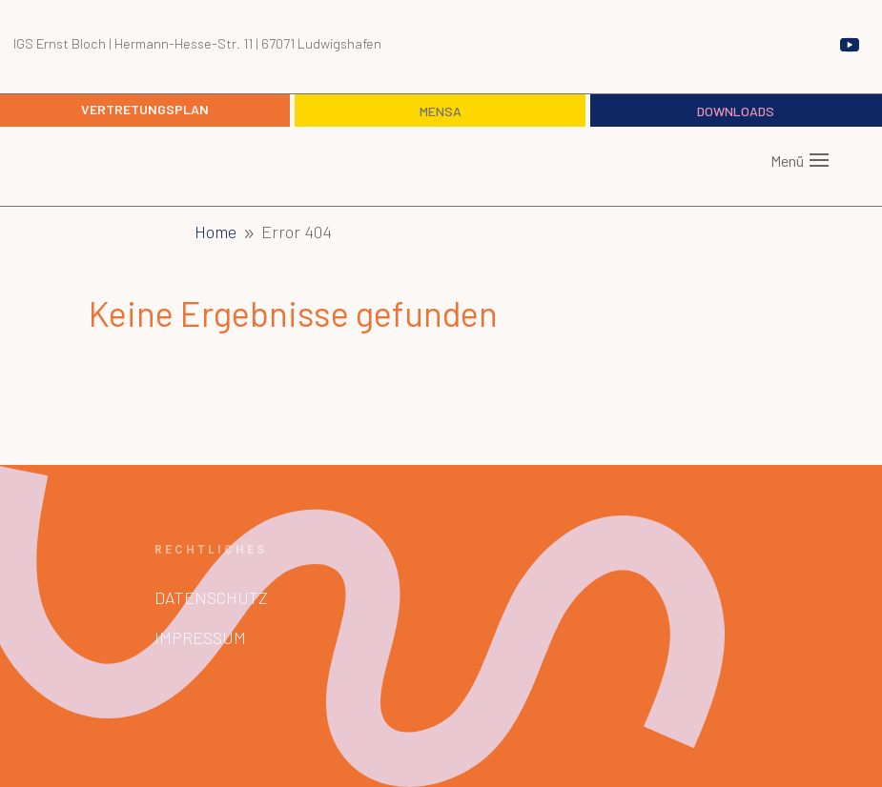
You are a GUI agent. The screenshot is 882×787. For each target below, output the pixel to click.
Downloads (735, 111)
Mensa (441, 111)
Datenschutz (211, 597)
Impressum (200, 637)
